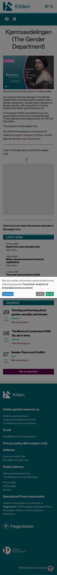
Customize (8, 294)
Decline (40, 294)
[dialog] (28, 287)
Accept (49, 294)
